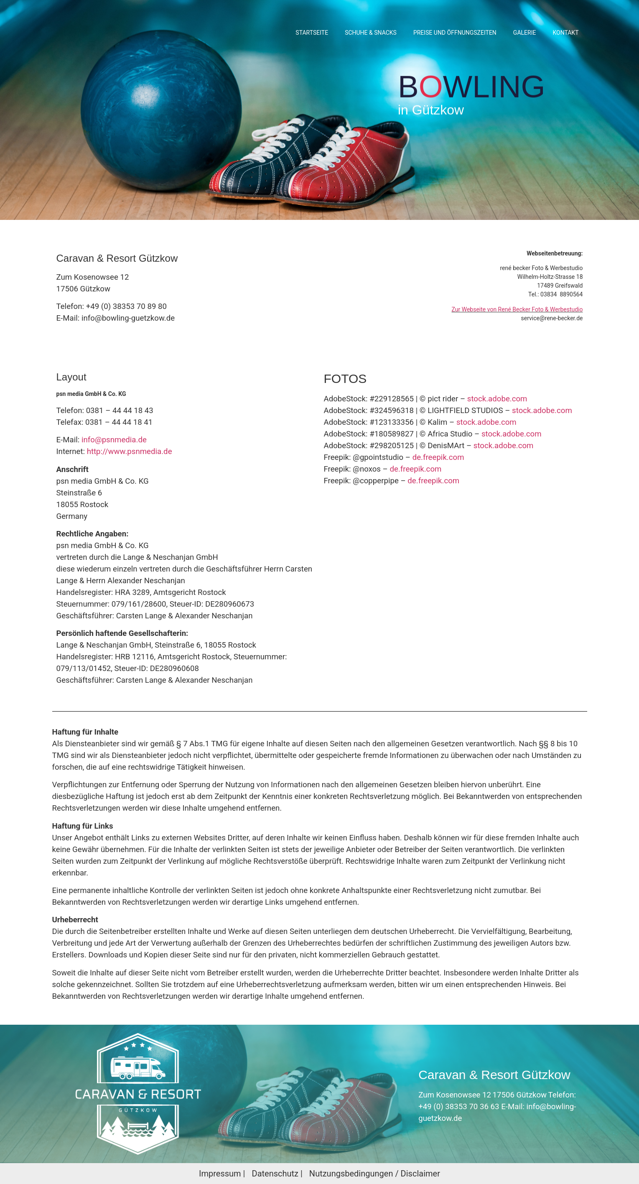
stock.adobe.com (497, 398)
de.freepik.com (438, 457)
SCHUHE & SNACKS (371, 32)
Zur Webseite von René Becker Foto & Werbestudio (517, 309)
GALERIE (524, 32)
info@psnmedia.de (114, 439)
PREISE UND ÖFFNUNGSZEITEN (454, 32)
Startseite (311, 32)
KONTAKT (565, 32)
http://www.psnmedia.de (129, 451)
